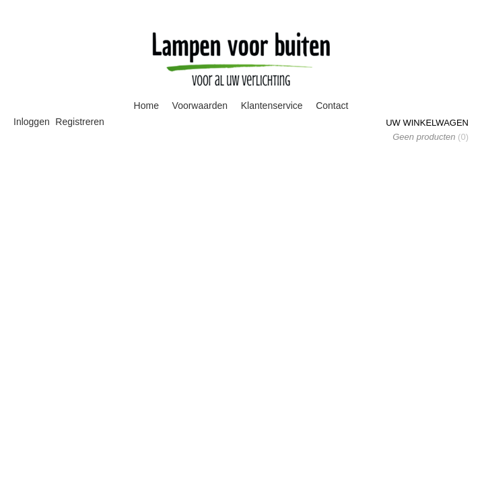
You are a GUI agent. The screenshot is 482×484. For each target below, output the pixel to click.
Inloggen (31, 121)
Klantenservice (272, 105)
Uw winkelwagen (427, 123)
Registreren (79, 121)
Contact (332, 105)
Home (146, 105)
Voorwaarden (200, 105)
